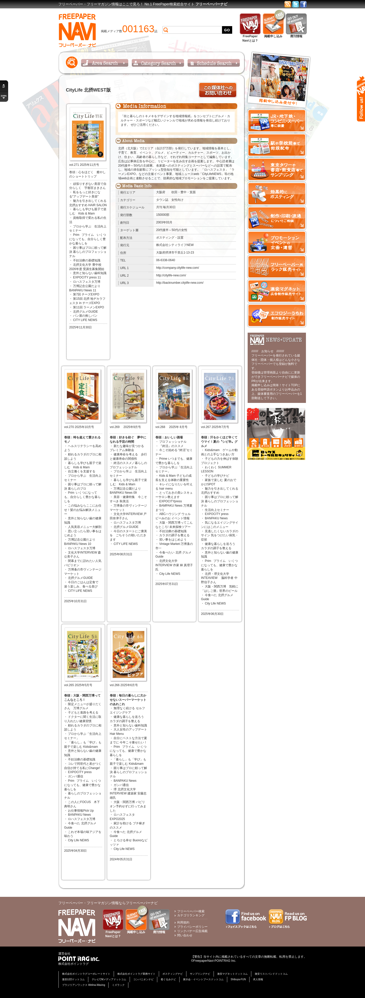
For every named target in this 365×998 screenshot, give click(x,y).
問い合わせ (184, 935)
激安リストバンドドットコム (271, 973)
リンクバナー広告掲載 (192, 931)
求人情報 (258, 979)
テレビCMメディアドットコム (109, 979)
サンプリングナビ (200, 973)
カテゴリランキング (191, 915)
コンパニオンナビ (143, 979)
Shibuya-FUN (238, 979)
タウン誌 (162, 200)
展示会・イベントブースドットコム (203, 979)
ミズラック (118, 985)
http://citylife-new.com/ (171, 275)
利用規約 (183, 922)
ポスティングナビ (172, 973)
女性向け (177, 200)
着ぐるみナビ (168, 979)
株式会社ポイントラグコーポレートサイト (86, 973)
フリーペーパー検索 (191, 911)
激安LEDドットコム (73, 979)
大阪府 (160, 192)
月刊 (159, 207)
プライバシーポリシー (192, 927)
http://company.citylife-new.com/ (177, 268)
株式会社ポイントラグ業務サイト (136, 973)
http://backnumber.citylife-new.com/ (180, 282)
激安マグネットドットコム (232, 973)
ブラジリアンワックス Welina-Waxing (83, 985)
